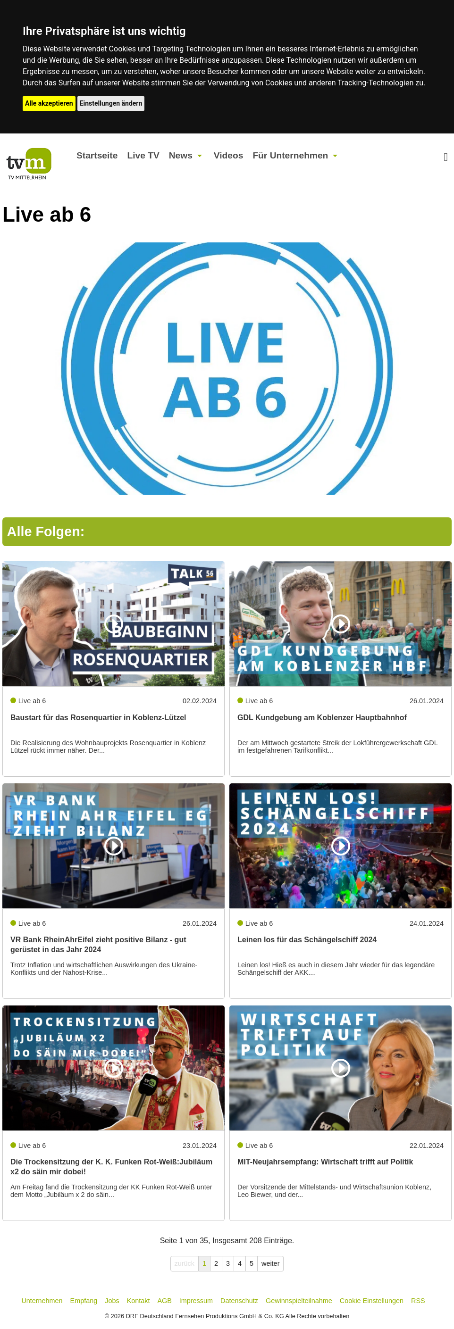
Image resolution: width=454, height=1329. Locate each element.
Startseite (97, 155)
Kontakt (138, 1300)
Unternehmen (41, 1300)
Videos (229, 155)
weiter (270, 1263)
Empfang (84, 1300)
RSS (418, 1300)
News (181, 155)
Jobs (112, 1300)
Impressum (196, 1300)
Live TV (143, 155)
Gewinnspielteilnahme (299, 1300)
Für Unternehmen (290, 155)
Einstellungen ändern (111, 103)
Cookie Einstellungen (372, 1300)
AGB (164, 1300)
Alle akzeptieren (49, 103)
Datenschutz (239, 1300)
